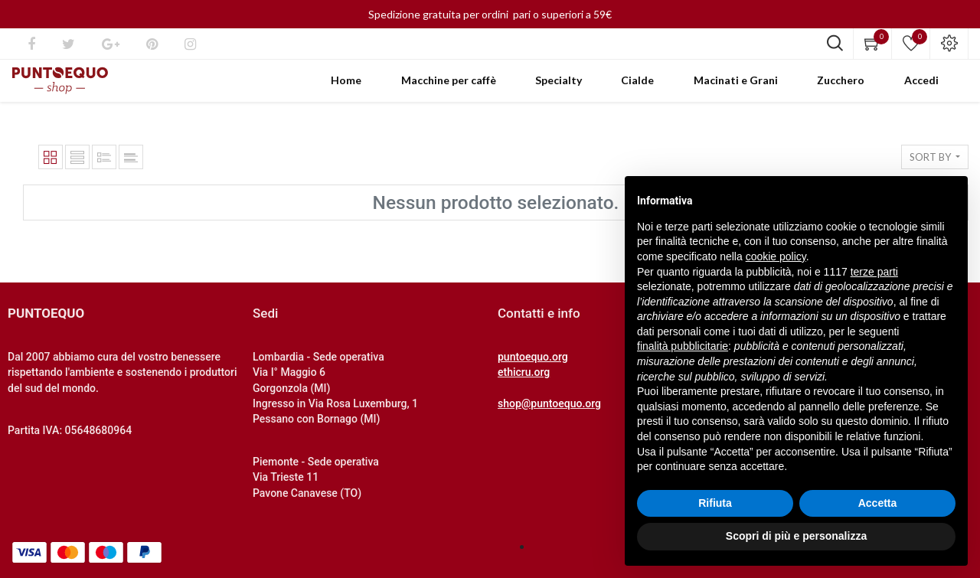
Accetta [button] (877, 503)
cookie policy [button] (776, 256)
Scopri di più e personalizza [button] (796, 536)
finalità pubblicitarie (682, 346)
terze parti (874, 272)
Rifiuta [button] (715, 503)
